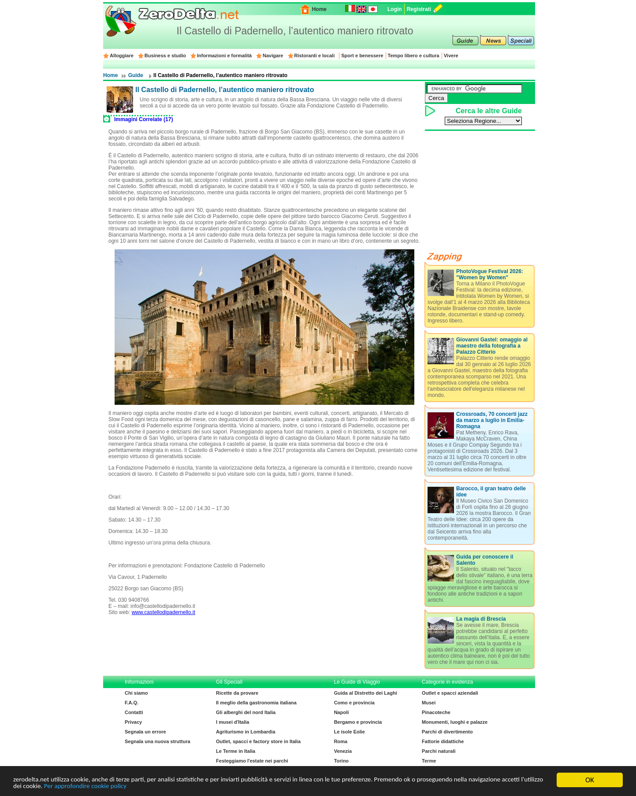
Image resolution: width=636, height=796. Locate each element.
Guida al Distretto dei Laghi (365, 693)
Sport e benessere (362, 55)
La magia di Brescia (481, 619)
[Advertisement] (264, 643)
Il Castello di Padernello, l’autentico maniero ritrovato (224, 89)
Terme (429, 760)
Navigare (273, 55)
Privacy (133, 722)
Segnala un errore (145, 731)
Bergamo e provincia (358, 722)
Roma (341, 741)
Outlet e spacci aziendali (450, 693)
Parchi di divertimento (447, 731)
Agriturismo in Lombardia (245, 731)
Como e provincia (354, 702)
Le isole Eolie (349, 731)
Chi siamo (136, 693)
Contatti (134, 712)
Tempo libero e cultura (413, 55)
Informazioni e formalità (224, 55)
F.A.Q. (131, 702)
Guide (135, 75)
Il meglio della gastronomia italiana (256, 702)
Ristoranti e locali (314, 55)
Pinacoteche (436, 712)
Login (394, 9)
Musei (428, 702)
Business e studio (165, 55)
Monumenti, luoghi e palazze (454, 722)
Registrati (419, 9)
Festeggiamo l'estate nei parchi (252, 760)
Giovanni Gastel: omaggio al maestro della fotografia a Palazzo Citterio (492, 346)
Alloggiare (122, 55)
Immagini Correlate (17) (143, 119)
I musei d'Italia (232, 722)
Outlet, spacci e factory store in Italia (258, 741)
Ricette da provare (237, 693)
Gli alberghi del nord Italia (245, 712)
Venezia (343, 751)
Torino (341, 760)
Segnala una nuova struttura (157, 741)
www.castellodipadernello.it (163, 612)
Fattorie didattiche (443, 741)
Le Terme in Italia (235, 751)
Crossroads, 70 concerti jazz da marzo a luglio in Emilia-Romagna (492, 420)
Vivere (451, 55)
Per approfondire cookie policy (179, 787)
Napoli (341, 712)
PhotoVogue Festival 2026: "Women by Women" (489, 274)
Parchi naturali (438, 751)
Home (319, 9)
